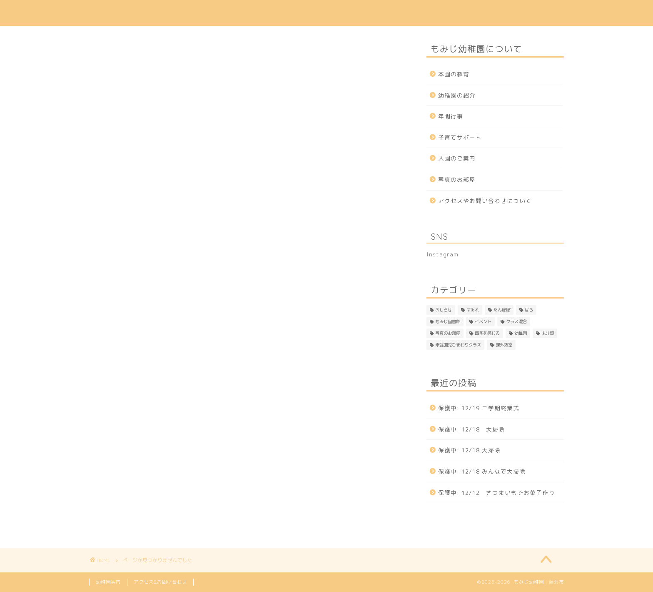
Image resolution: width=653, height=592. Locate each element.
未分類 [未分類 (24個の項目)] (547, 333)
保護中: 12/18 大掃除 (471, 429)
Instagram (542, 13)
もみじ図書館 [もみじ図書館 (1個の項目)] (447, 321)
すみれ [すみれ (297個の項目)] (472, 310)
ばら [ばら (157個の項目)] (529, 310)
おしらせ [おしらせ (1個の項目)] (443, 310)
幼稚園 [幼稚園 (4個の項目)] (520, 333)
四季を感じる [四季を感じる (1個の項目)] (487, 333)
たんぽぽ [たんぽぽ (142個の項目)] (501, 310)
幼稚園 (120, 489)
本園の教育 (176, 13)
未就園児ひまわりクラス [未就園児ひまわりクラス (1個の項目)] (458, 345)
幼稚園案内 (108, 582)
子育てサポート (397, 13)
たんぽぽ (124, 405)
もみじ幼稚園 (116, 12)
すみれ (120, 393)
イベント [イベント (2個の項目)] (483, 321)
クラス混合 (127, 453)
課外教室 (124, 524)
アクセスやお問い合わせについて (485, 201)
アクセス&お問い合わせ (160, 582)
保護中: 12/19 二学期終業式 (478, 408)
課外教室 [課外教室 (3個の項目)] (504, 345)
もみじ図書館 (131, 429)
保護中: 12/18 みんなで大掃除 (482, 471)
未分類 (120, 500)
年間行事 (341, 13)
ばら (117, 417)
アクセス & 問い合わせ (472, 13)
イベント (124, 441)
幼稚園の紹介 (231, 13)
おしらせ (124, 381)
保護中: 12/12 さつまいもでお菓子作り (496, 493)
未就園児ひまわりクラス (149, 512)
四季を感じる (131, 477)
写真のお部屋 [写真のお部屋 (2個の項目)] (447, 333)
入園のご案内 (290, 13)
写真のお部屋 (131, 465)
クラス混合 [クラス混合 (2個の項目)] (516, 321)
